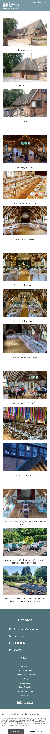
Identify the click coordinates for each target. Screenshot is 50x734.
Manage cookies (35, 731)
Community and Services (25, 674)
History (25, 678)
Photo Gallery (25, 695)
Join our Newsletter (25, 629)
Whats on (25, 666)
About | (34, 2)
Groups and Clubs (25, 670)
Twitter (18, 649)
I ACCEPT (16, 731)
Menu (42, 6)
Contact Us (41, 2)
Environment (25, 682)
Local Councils (25, 687)
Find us (18, 636)
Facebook (19, 643)
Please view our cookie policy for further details (23, 724)
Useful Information (25, 691)
